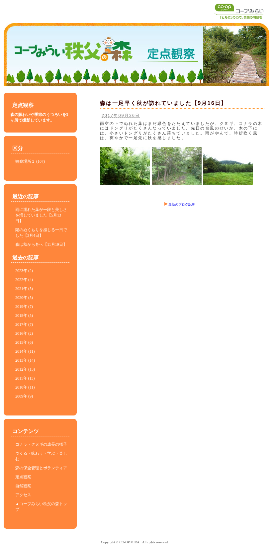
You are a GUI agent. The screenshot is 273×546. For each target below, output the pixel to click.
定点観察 (23, 477)
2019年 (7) (24, 306)
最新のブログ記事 (179, 204)
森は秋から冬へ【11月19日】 (41, 244)
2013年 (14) (25, 360)
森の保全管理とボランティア (41, 468)
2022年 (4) (24, 279)
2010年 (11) (25, 387)
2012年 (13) (25, 369)
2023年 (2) (24, 270)
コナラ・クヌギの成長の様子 (41, 444)
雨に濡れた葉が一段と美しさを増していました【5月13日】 (41, 215)
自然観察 (23, 486)
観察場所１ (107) (30, 161)
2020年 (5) (24, 297)
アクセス (23, 495)
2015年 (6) (24, 342)
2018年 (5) (24, 315)
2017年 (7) (24, 324)
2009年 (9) (24, 396)
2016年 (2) (24, 333)
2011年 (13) (25, 378)
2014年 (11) (25, 351)
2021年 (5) (24, 288)
